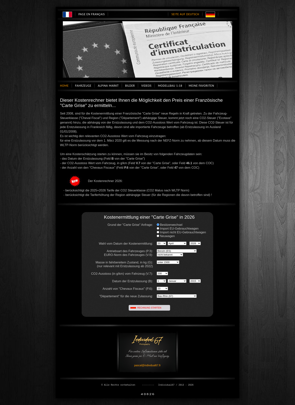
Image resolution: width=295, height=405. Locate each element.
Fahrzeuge (83, 85)
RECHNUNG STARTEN (149, 307)
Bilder (130, 85)
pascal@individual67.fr (147, 365)
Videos (146, 85)
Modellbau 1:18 (170, 85)
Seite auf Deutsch (185, 14)
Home (64, 85)
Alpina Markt (108, 85)
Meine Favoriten (201, 85)
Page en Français (91, 14)
